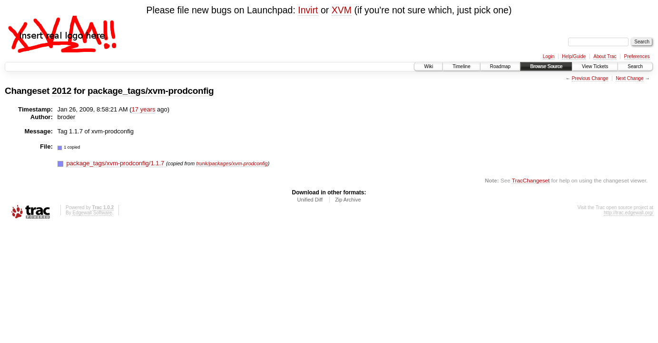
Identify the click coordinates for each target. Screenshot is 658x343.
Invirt (308, 10)
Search (635, 66)
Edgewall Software (92, 212)
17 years (144, 109)
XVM (342, 10)
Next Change (629, 78)
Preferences (637, 56)
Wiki (428, 66)
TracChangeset (531, 180)
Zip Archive (348, 199)
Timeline (461, 66)
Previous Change (590, 78)
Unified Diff (310, 199)
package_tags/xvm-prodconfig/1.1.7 (116, 163)
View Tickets (595, 66)
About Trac (604, 56)
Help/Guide (574, 56)
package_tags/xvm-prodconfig (151, 91)
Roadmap (500, 66)
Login (548, 56)
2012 (61, 91)
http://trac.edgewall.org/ (628, 212)
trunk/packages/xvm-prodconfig (231, 163)
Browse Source (546, 66)
